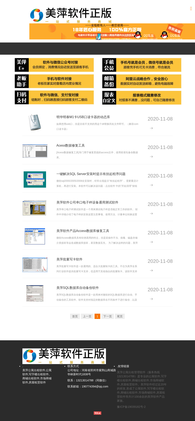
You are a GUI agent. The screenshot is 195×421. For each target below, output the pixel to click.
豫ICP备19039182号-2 (131, 406)
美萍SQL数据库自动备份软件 (77, 287)
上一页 (87, 316)
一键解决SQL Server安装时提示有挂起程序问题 (91, 174)
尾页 (120, 316)
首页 (75, 316)
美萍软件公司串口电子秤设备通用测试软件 (87, 202)
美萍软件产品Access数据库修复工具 (82, 231)
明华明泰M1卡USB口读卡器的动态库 (83, 117)
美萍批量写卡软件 (69, 259)
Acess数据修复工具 (70, 145)
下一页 (107, 316)
